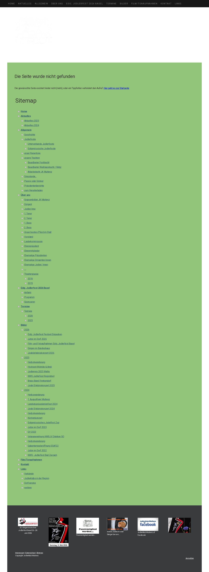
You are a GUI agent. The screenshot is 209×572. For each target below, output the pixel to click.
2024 (26, 390)
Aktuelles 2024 (31, 125)
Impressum (19, 553)
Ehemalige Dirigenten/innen (37, 260)
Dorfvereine (30, 483)
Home (11, 3)
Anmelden (190, 558)
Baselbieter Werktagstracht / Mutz (44, 167)
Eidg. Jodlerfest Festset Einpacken (45, 334)
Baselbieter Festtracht (38, 162)
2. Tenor (28, 218)
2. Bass (27, 227)
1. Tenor (28, 213)
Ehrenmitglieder (31, 250)
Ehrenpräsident (31, 246)
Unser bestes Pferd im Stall (37, 232)
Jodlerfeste (30, 139)
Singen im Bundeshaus (39, 348)
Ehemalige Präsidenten (35, 255)
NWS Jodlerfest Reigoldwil (41, 376)
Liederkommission (33, 241)
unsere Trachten (32, 157)
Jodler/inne (29, 209)
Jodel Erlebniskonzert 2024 (41, 408)
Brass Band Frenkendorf (39, 380)
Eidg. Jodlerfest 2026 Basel (84, 3)
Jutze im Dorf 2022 (37, 450)
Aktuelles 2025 (31, 120)
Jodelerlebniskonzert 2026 (41, 353)
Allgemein (41, 3)
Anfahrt (27, 292)
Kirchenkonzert (35, 418)
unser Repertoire (32, 153)
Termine (111, 3)
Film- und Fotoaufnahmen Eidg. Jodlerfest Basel (51, 343)
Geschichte (29, 134)
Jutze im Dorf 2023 (37, 427)
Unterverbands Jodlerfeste (41, 144)
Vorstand (28, 236)
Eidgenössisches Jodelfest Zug (43, 422)
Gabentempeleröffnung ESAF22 (43, 445)
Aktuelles (25, 3)
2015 (30, 283)
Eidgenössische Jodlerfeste (42, 148)
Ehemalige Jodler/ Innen (36, 264)
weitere (28, 487)
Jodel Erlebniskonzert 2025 (41, 385)
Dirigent (28, 204)
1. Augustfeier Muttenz (39, 399)
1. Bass (27, 222)
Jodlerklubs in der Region (36, 478)
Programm (29, 297)
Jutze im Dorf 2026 (37, 339)
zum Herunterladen (33, 190)
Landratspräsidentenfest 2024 (42, 404)
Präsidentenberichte (34, 185)
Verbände (29, 473)
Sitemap (40, 553)
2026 (30, 315)
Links (178, 3)
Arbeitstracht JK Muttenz (40, 171)
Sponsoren (29, 301)
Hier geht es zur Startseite (116, 88)
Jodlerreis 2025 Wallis (39, 371)
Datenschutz (30, 553)
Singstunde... (30, 176)
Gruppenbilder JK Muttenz (37, 199)
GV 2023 (32, 431)
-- (25, 269)
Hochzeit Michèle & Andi (40, 366)
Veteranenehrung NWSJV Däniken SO (46, 436)
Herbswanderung (36, 394)
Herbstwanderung (36, 362)
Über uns (57, 3)
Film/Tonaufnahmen (144, 3)
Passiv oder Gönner (33, 181)
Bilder (124, 3)
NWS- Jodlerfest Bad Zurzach (42, 455)
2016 (30, 278)
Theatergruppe (31, 274)
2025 (30, 320)
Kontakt (166, 3)
